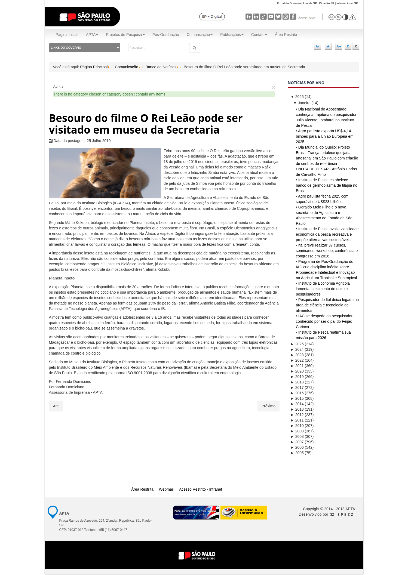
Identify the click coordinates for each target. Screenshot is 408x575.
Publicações (232, 34)
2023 (297, 355)
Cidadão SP (326, 3)
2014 (297, 404)
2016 (297, 393)
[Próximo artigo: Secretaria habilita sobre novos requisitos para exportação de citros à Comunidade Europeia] (268, 406)
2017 (297, 387)
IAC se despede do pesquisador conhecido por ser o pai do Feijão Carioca (324, 321)
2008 (297, 436)
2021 (297, 366)
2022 (297, 360)
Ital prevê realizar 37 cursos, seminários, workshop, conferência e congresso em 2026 (327, 250)
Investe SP (310, 3)
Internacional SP (347, 3)
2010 (297, 425)
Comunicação (200, 34)
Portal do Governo (289, 3)
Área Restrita (286, 34)
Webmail (166, 489)
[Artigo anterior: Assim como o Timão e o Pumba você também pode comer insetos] (56, 406)
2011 (297, 420)
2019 (297, 376)
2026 (297, 96)
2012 (297, 415)
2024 (297, 349)
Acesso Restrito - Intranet (200, 489)
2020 (297, 371)
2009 (297, 431)
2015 (297, 398)
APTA (92, 34)
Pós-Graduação (165, 34)
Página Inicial (67, 34)
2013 (297, 409)
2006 (297, 447)
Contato (259, 34)
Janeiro (302, 103)
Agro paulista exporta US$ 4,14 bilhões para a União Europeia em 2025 (325, 136)
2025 (297, 344)
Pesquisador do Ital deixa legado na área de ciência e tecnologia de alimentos (327, 305)
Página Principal (94, 67)
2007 (297, 442)
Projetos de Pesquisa (125, 34)
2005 (297, 453)
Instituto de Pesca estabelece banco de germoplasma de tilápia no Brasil (326, 185)
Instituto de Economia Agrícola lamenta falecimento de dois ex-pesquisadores (323, 288)
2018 (297, 382)
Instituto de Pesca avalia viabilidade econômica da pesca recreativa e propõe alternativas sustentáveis (327, 234)
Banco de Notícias (160, 67)
